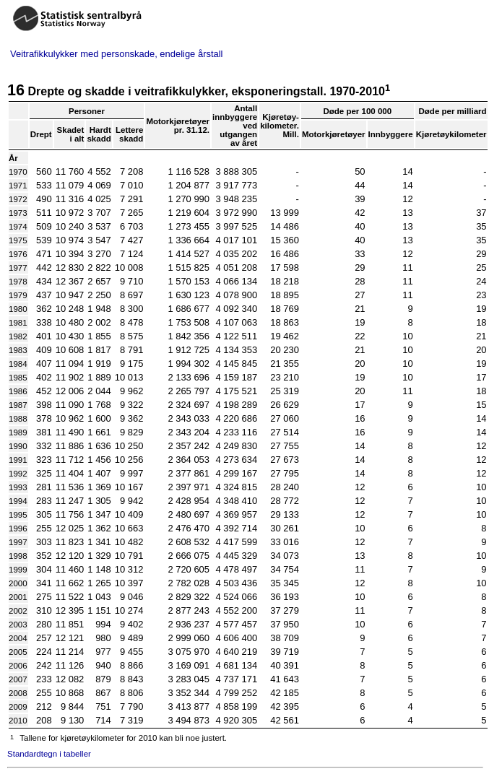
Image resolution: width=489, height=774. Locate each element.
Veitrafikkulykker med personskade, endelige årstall (116, 53)
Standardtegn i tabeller (49, 753)
